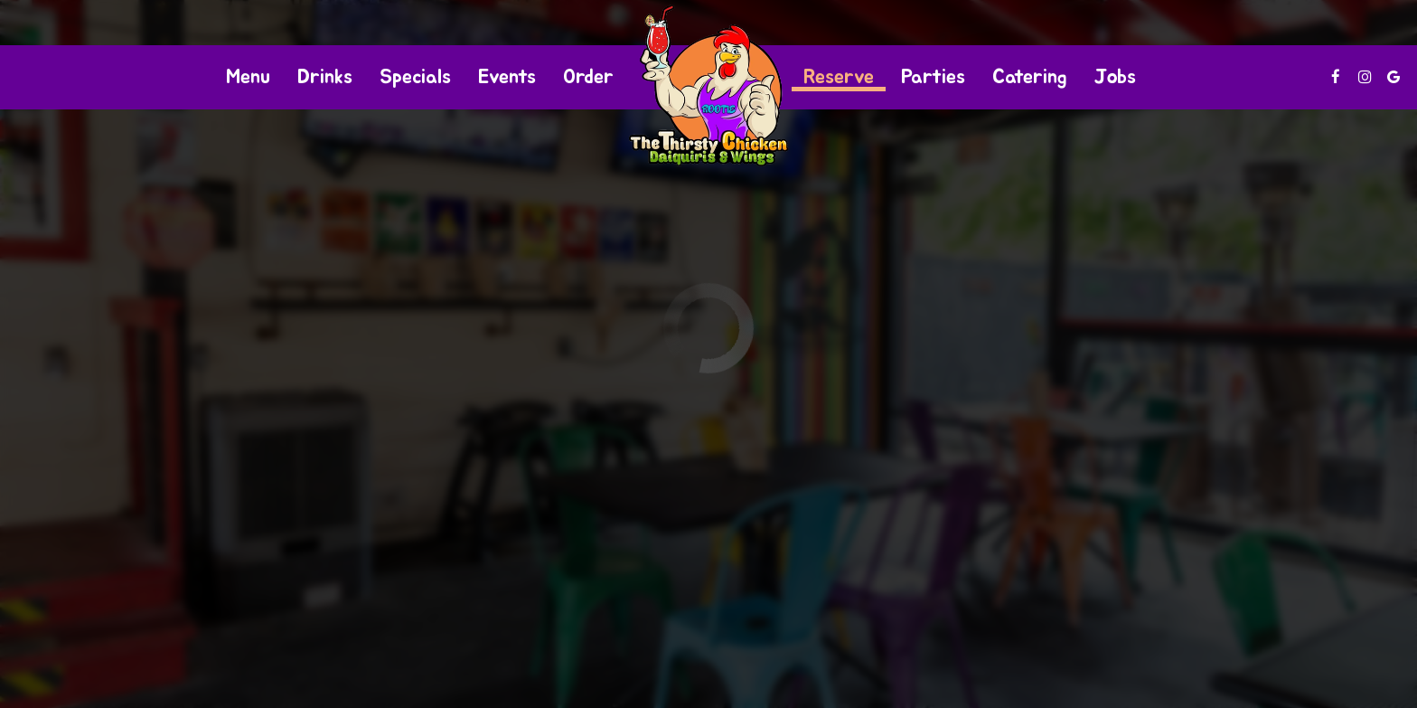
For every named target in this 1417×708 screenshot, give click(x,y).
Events (507, 77)
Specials (415, 77)
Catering (1029, 77)
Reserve (838, 77)
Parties (933, 77)
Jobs (1115, 77)
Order (588, 77)
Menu (248, 77)
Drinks (324, 77)
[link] (708, 86)
